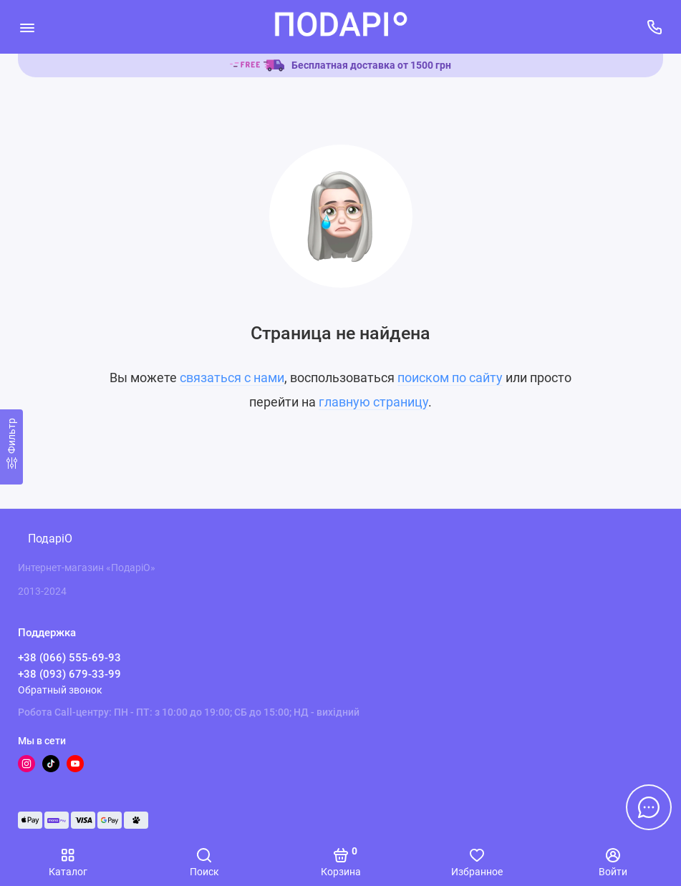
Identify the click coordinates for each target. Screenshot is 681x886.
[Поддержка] (654, 27)
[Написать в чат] (648, 807)
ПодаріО (50, 538)
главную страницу (373, 401)
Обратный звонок (60, 690)
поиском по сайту (450, 377)
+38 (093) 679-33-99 (69, 674)
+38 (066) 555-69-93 (69, 657)
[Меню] (27, 27)
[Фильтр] (11, 447)
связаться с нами (232, 377)
